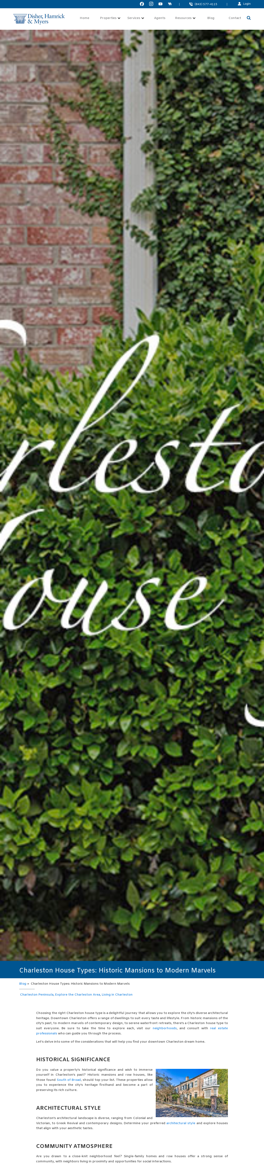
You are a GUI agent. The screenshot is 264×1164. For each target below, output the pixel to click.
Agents (159, 18)
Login (247, 4)
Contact (235, 18)
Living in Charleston (117, 995)
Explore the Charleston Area (77, 995)
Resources (185, 18)
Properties (110, 18)
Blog (210, 18)
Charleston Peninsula (36, 995)
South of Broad (69, 1080)
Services (135, 18)
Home (84, 18)
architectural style (180, 1123)
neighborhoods (165, 1028)
